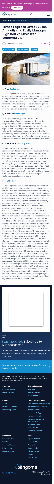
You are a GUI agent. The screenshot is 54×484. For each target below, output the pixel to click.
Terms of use (33, 445)
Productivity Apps (35, 413)
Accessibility (33, 395)
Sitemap (31, 454)
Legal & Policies (34, 392)
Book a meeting (8, 389)
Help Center (32, 389)
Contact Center (34, 410)
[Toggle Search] (31, 14)
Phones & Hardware (35, 431)
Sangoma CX (23, 49)
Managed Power (34, 424)
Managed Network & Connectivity (36, 420)
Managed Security (35, 416)
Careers (5, 413)
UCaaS (34, 49)
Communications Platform (39, 404)
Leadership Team (9, 410)
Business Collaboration (37, 407)
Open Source (33, 427)
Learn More (17, 8)
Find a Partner (8, 392)
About (4, 404)
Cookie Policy (33, 448)
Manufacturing (8, 49)
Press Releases (8, 451)
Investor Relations (9, 407)
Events (5, 442)
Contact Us (32, 457)
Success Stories (8, 445)
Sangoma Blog (8, 439)
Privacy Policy (33, 451)
